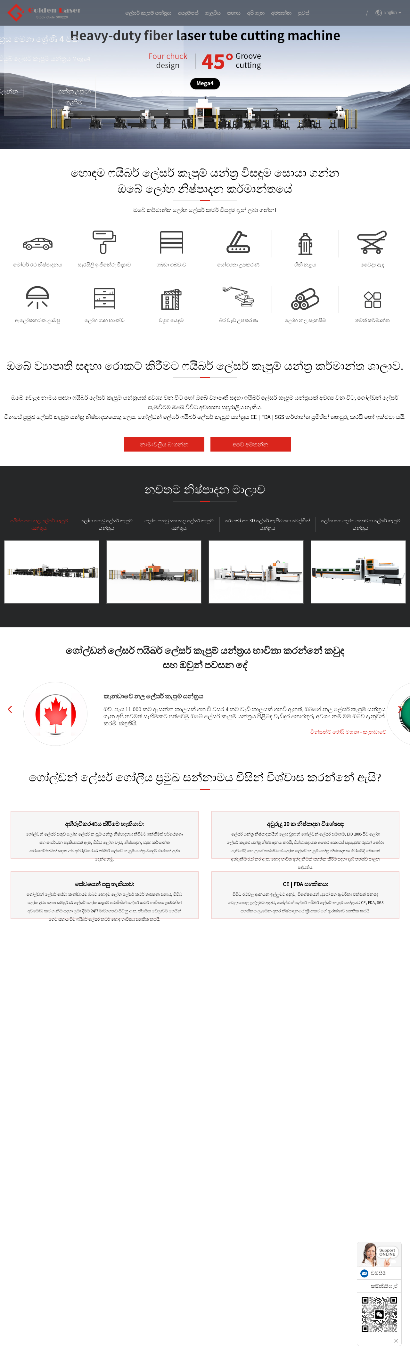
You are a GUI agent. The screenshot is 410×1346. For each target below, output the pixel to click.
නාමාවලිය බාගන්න (164, 444)
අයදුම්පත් (188, 13)
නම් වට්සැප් (384, 1286)
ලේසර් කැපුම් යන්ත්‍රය (148, 13)
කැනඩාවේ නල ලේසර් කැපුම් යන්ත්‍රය (153, 696)
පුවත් (303, 13)
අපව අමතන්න (250, 444)
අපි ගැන (256, 13)
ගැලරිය (213, 13)
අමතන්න (281, 13)
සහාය (234, 13)
